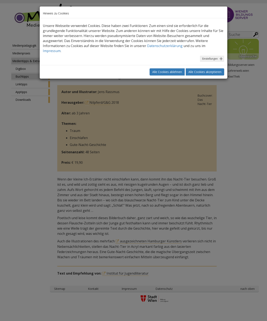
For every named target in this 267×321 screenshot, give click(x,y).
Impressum (52, 51)
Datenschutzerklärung (165, 45)
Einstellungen (210, 58)
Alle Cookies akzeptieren (204, 72)
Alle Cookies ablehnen (167, 72)
